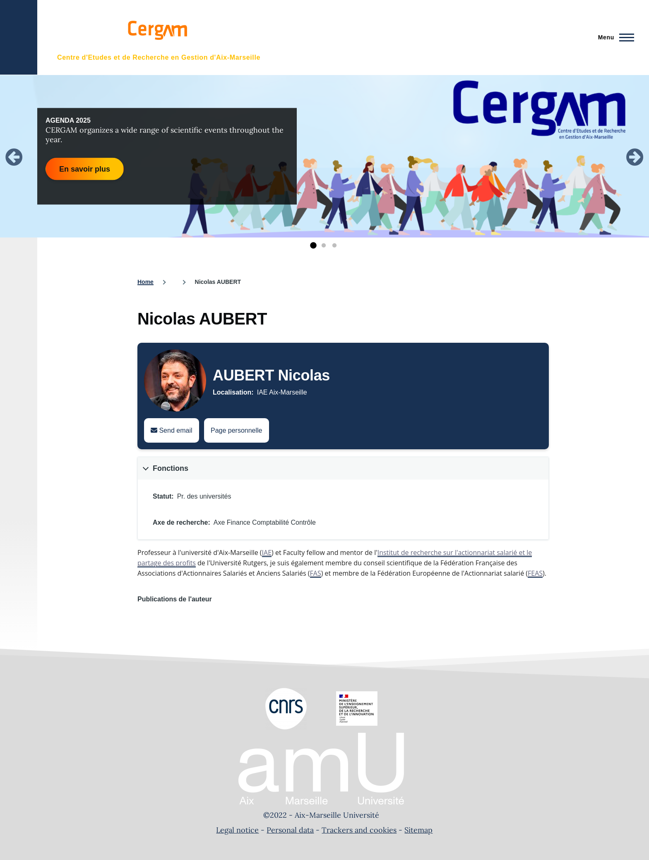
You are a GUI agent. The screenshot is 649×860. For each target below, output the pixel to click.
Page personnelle (236, 430)
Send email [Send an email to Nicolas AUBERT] (171, 430)
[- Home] (156, 37)
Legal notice (237, 830)
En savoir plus (84, 169)
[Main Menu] (614, 37)
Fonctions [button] (170, 468)
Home (145, 282)
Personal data (290, 830)
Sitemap (418, 830)
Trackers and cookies (359, 830)
